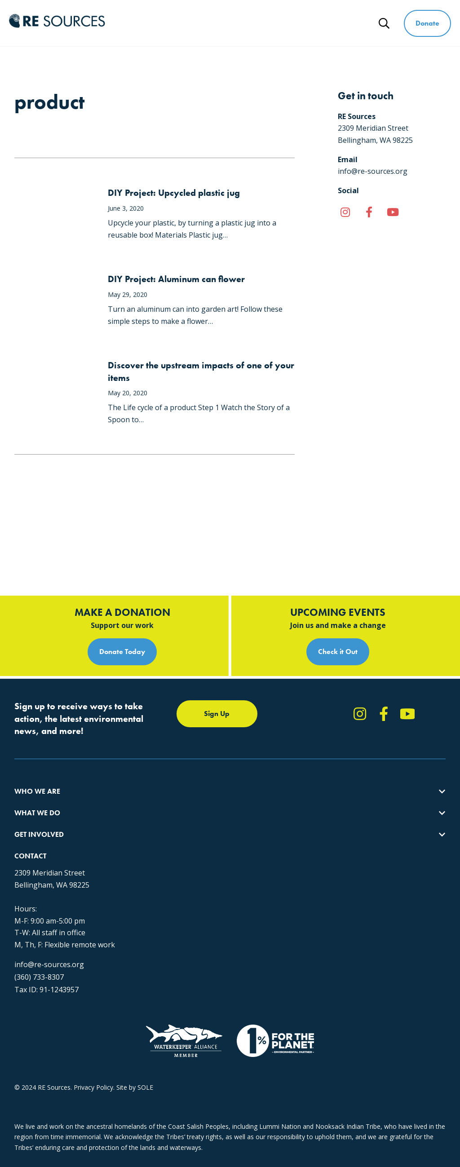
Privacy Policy (93, 1087)
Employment (32, 785)
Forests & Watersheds (162, 785)
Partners (26, 801)
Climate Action (150, 752)
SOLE (145, 1087)
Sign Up (217, 647)
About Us (27, 736)
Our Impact (30, 752)
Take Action (302, 736)
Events (294, 785)
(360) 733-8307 (39, 955)
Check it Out (338, 585)
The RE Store (148, 801)
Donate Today (122, 585)
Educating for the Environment (173, 769)
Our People (30, 769)
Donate (428, 23)
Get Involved (266, 17)
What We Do (204, 17)
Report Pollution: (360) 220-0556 (332, 752)
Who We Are (143, 17)
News (359, 29)
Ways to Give (329, 17)
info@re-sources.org (49, 943)
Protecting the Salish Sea (165, 736)
